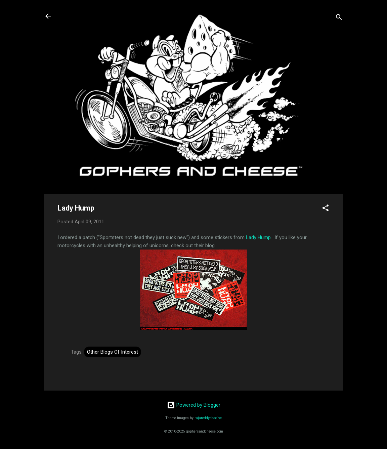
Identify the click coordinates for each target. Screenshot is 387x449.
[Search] (339, 18)
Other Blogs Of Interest (112, 352)
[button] (325, 209)
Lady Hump (258, 237)
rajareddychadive (208, 418)
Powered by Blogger (193, 405)
